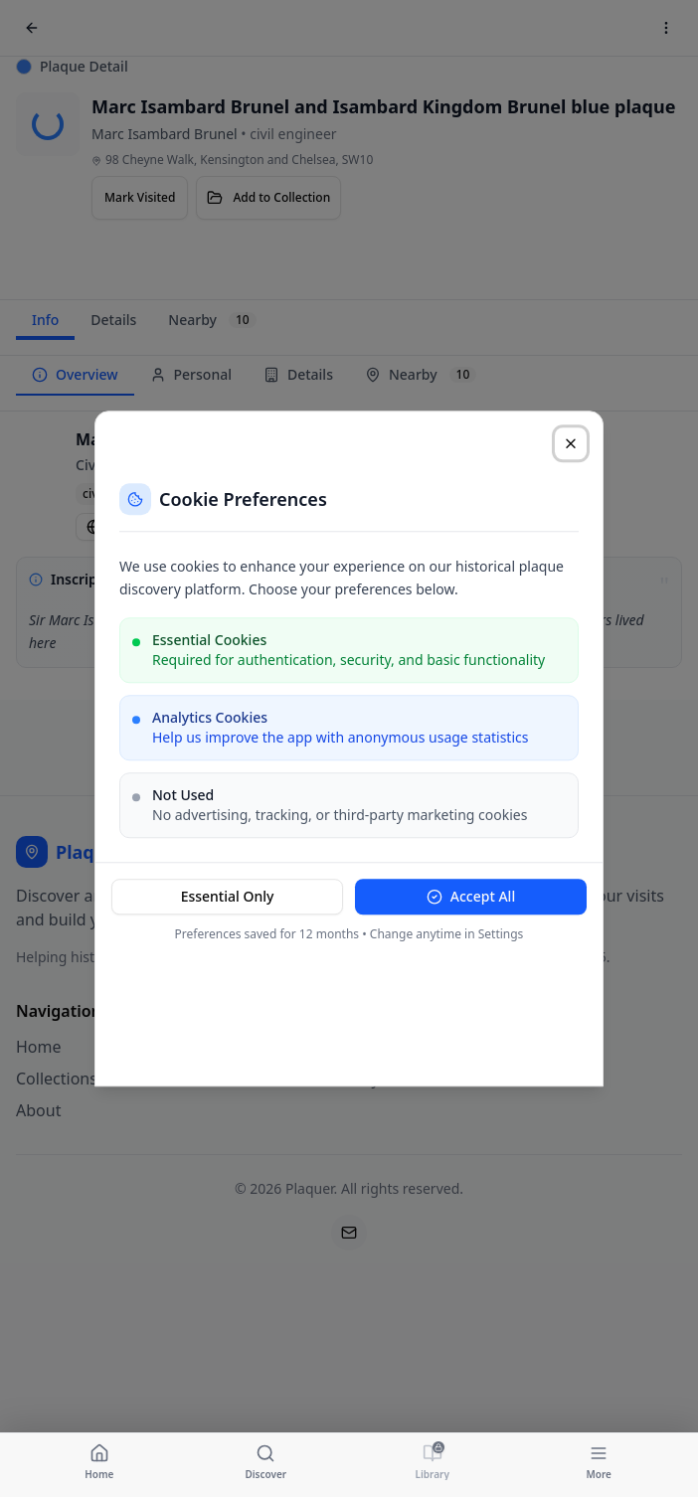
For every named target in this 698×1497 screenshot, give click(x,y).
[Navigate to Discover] (266, 1461)
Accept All (471, 896)
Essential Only (227, 896)
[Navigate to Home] (99, 1461)
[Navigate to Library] (432, 1461)
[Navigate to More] (599, 1461)
